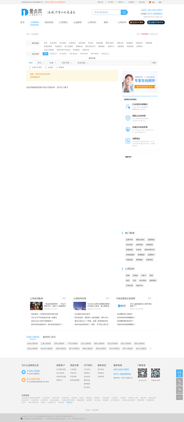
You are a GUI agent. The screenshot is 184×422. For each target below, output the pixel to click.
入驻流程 (73, 369)
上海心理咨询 (46, 343)
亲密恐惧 (130, 46)
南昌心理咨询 (88, 348)
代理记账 (115, 398)
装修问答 (61, 402)
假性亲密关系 (90, 46)
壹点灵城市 (46, 398)
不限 (45, 43)
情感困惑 (148, 43)
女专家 (50, 67)
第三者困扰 (69, 46)
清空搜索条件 (35, 77)
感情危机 (153, 280)
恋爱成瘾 (99, 43)
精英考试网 (152, 398)
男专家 (61, 67)
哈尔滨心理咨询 (47, 348)
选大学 (24, 402)
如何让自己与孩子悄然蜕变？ (41, 321)
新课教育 (106, 400)
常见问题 (73, 376)
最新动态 (87, 380)
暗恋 (127, 280)
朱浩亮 (134, 109)
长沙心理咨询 (114, 348)
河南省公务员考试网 (128, 400)
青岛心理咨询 (32, 348)
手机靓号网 (65, 398)
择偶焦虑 (79, 46)
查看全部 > (69, 402)
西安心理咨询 (139, 343)
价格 (53, 63)
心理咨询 (57, 416)
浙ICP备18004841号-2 (67, 416)
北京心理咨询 (86, 343)
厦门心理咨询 (74, 348)
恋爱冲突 (85, 50)
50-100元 (63, 54)
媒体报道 (87, 384)
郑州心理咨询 (101, 348)
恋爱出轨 (120, 43)
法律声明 (101, 376)
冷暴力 (143, 275)
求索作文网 (55, 398)
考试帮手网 (25, 400)
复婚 (127, 275)
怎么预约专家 (61, 369)
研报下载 (143, 398)
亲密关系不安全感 (63, 50)
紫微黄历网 (80, 400)
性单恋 (90, 43)
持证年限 (67, 63)
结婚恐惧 (58, 46)
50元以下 (53, 54)
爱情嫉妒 (101, 46)
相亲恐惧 (82, 43)
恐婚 (151, 275)
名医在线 (74, 398)
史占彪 (143, 107)
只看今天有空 (37, 67)
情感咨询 (97, 398)
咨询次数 (83, 63)
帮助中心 (121, 2)
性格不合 (139, 285)
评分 (41, 63)
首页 (27, 34)
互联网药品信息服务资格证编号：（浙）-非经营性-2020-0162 (65, 419)
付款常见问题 (61, 376)
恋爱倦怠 (120, 46)
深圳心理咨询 (59, 343)
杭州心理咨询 (32, 343)
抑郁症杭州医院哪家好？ (126, 324)
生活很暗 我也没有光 (81, 314)
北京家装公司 (51, 402)
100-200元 (73, 54)
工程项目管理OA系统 (68, 400)
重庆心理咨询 (99, 343)
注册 (153, 2)
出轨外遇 (129, 285)
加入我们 (87, 387)
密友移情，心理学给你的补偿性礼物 (44, 314)
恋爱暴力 (139, 46)
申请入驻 (73, 373)
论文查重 (123, 398)
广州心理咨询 (73, 343)
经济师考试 (105, 398)
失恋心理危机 (49, 50)
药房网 (43, 402)
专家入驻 (100, 2)
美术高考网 (34, 400)
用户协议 (101, 369)
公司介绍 (87, 369)
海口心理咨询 (141, 348)
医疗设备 (97, 400)
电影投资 (89, 398)
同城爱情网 (150, 400)
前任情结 (63, 43)
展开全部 (92, 58)
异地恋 (135, 275)
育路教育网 (140, 400)
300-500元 (95, 54)
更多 (64, 298)
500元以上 (105, 54)
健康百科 (89, 400)
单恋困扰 (76, 50)
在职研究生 (44, 400)
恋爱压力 (111, 46)
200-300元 (84, 54)
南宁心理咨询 (128, 348)
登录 (160, 2)
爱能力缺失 (110, 43)
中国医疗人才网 (133, 398)
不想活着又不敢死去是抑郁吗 (31, 398)
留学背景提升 (115, 400)
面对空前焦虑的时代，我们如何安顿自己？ (46, 324)
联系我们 (131, 2)
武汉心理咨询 (113, 343)
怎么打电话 (60, 373)
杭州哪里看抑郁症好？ (125, 321)
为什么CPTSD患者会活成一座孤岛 (43, 317)
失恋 (134, 280)
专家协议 (101, 373)
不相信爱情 (34, 34)
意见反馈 (142, 2)
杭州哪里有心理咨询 (124, 314)
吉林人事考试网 (33, 402)
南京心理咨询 (126, 343)
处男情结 (72, 43)
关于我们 (111, 2)
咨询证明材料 (74, 380)
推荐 (31, 63)
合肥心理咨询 (61, 348)
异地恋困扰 (48, 46)
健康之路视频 (54, 400)
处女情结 (53, 43)
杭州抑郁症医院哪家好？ (126, 317)
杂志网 (81, 398)
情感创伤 (139, 43)
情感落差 (129, 43)
